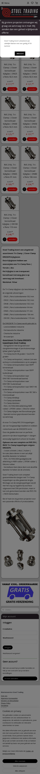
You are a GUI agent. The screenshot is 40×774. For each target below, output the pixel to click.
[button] (20, 54)
